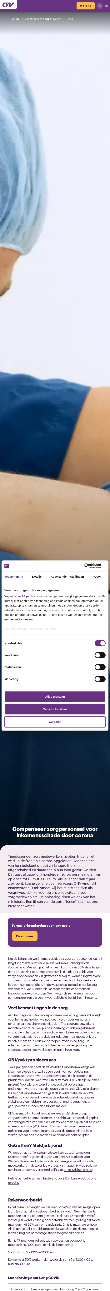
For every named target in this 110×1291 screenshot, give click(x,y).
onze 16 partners (26, 596)
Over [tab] (97, 576)
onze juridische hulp (78, 1169)
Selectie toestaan (55, 709)
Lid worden (51, 1165)
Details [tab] (37, 576)
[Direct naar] (25, 936)
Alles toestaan (55, 696)
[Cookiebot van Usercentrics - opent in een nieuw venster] (89, 565)
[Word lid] (86, 5)
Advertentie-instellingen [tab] (67, 576)
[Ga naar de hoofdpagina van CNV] (8, 4)
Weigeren (54, 721)
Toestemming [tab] (13, 576)
